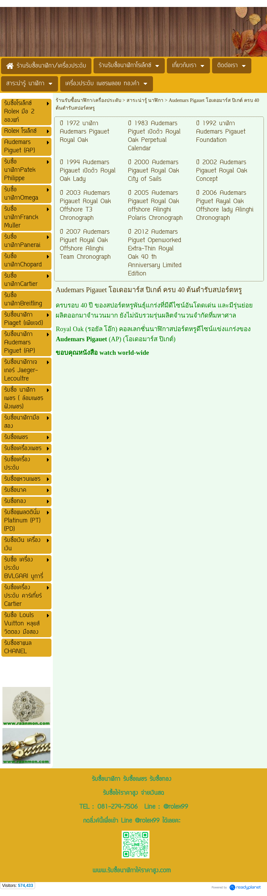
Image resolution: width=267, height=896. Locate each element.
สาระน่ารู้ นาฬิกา (145, 100)
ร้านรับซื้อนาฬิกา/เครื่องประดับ (88, 100)
